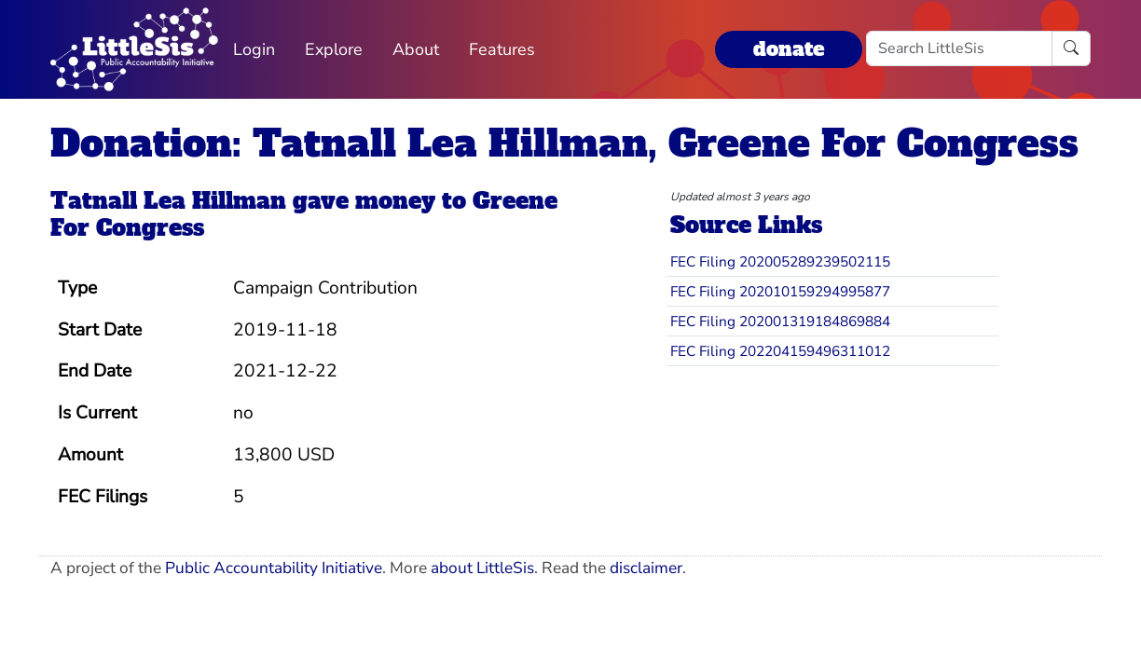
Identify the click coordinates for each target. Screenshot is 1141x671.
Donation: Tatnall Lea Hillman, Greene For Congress (564, 143)
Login (254, 49)
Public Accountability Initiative (273, 568)
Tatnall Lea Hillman (168, 200)
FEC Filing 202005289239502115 (780, 261)
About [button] (415, 49)
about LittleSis (482, 568)
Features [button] (502, 49)
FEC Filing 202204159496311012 (780, 351)
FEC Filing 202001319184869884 (780, 321)
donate (788, 48)
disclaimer (646, 568)
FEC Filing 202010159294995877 (780, 291)
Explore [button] (334, 49)
